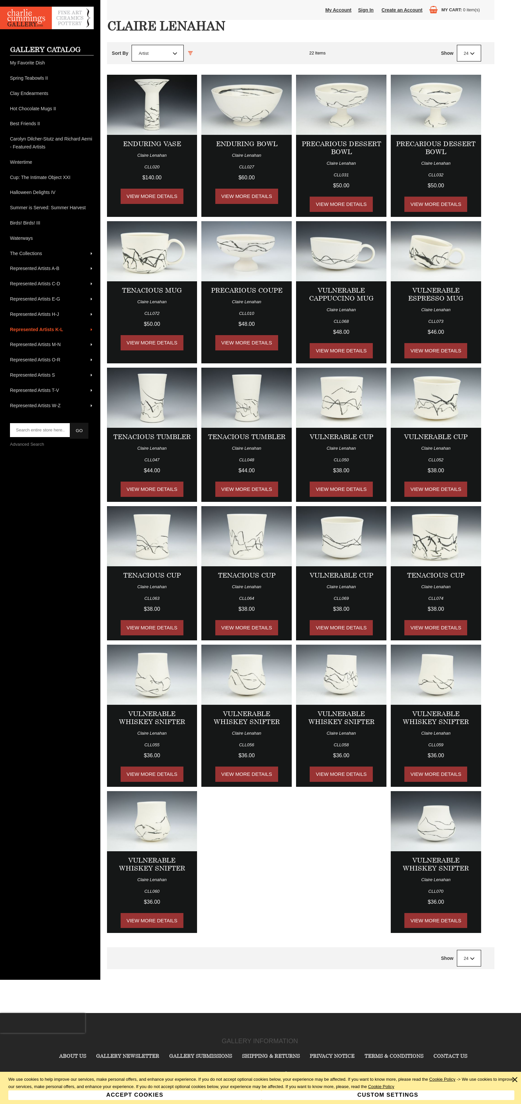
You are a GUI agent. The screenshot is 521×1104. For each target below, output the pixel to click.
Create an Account (401, 10)
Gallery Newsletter (127, 1056)
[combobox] (158, 53)
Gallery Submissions (200, 1056)
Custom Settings (388, 1095)
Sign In (366, 10)
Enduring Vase (152, 143)
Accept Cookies (134, 1095)
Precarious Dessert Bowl (341, 147)
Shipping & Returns (271, 1056)
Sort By (120, 53)
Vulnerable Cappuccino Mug (341, 294)
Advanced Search (27, 444)
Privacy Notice (332, 1056)
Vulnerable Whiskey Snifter (152, 717)
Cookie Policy (442, 1079)
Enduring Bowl (246, 143)
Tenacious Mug (152, 290)
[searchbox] (40, 430)
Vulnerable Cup (341, 436)
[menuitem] (52, 63)
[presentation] (42, 1023)
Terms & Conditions (394, 1056)
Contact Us (450, 1056)
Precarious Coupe (246, 290)
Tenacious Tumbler (152, 436)
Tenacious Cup (152, 575)
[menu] (52, 234)
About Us (72, 1056)
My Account (338, 10)
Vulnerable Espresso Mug (436, 294)
